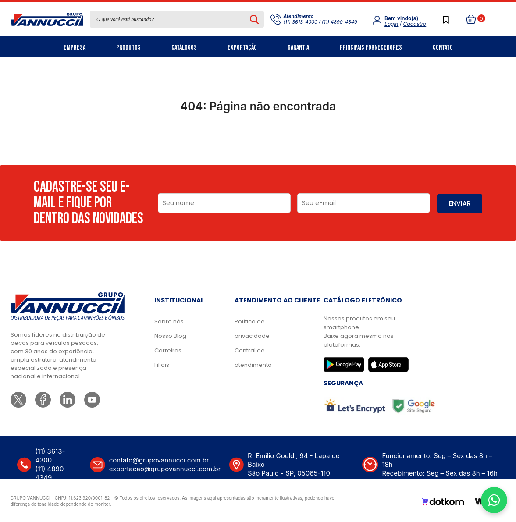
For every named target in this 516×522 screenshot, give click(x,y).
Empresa (74, 47)
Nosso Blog (170, 336)
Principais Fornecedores (371, 47)
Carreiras (167, 350)
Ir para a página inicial (258, 144)
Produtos (128, 47)
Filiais (161, 365)
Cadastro (415, 24)
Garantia (298, 47)
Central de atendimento (253, 357)
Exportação (242, 47)
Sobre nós (169, 321)
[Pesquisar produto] (254, 19)
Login (391, 24)
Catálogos (184, 47)
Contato (443, 47)
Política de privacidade (252, 328)
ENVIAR (460, 203)
